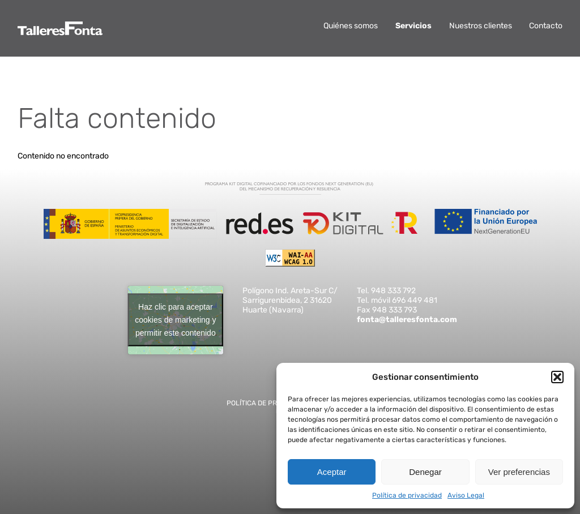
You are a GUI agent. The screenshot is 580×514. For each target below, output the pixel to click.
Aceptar (332, 472)
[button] (557, 377)
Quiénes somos (350, 26)
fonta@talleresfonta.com (407, 319)
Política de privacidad (407, 495)
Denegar (425, 472)
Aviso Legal (465, 495)
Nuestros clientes (480, 26)
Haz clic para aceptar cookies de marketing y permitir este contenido (175, 319)
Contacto (545, 26)
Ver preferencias (519, 472)
